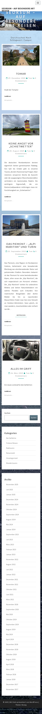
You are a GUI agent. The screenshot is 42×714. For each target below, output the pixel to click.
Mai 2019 (9, 634)
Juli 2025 (9, 489)
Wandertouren (11, 463)
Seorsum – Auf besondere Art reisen (18, 9)
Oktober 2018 (11, 654)
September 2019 (12, 624)
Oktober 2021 (11, 589)
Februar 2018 (11, 674)
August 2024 (10, 519)
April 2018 (10, 664)
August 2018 (10, 659)
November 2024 (12, 504)
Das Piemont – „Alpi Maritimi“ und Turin (21, 245)
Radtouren (10, 448)
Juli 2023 (9, 539)
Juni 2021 (9, 594)
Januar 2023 (10, 554)
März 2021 (10, 599)
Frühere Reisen (12, 443)
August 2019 (10, 629)
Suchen (7, 413)
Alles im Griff (21, 368)
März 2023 (10, 544)
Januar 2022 (10, 574)
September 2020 (12, 609)
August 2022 (10, 564)
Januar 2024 (10, 529)
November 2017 (12, 689)
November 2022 (12, 559)
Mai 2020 (9, 614)
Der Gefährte (11, 438)
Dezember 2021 (12, 579)
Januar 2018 (10, 679)
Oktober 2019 (11, 619)
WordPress (34, 702)
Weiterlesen (22, 315)
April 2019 (10, 639)
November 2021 (12, 584)
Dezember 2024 (12, 499)
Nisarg (24, 705)
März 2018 (10, 669)
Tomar (21, 73)
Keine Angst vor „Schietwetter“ (21, 145)
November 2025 (12, 484)
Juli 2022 (9, 569)
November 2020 (12, 604)
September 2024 (12, 514)
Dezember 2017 (12, 684)
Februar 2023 (11, 549)
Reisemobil (10, 453)
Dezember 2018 (12, 644)
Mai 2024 (9, 524)
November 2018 (12, 649)
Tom (30, 78)
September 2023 (12, 534)
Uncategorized (11, 458)
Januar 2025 (10, 494)
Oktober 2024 (11, 509)
